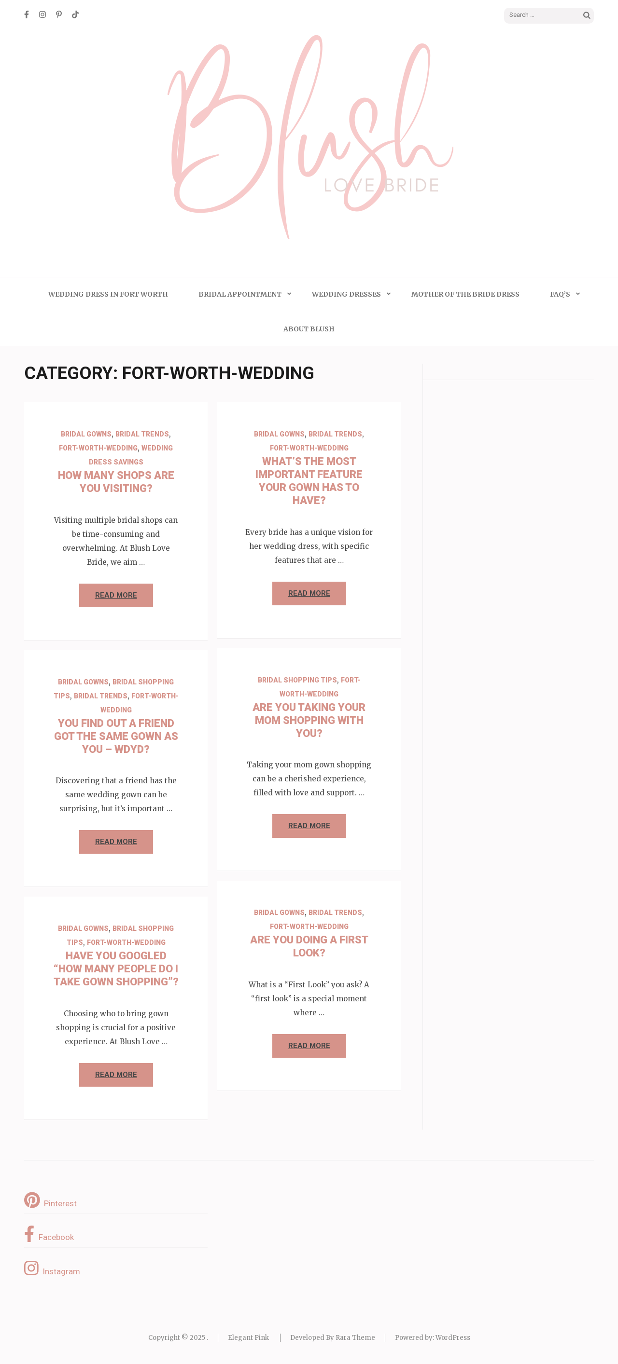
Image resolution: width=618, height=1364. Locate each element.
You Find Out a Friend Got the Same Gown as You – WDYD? (116, 736)
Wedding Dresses (346, 294)
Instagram (52, 1268)
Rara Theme (355, 1338)
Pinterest (50, 1200)
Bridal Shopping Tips (297, 680)
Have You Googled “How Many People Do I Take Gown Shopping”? (116, 969)
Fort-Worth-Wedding (98, 448)
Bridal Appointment (239, 294)
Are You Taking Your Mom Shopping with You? (309, 720)
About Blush (309, 329)
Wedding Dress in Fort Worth (108, 294)
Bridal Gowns (86, 434)
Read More (116, 595)
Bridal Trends (142, 434)
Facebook (49, 1234)
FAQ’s (560, 294)
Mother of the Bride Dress (465, 294)
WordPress (452, 1338)
